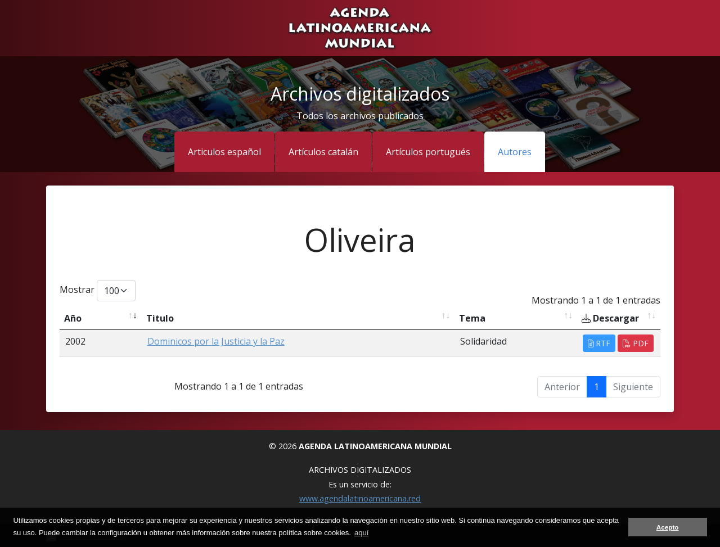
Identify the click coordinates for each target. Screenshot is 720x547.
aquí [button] (361, 532)
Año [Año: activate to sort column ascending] (73, 318)
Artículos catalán (323, 152)
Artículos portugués (428, 152)
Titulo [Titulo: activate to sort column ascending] (160, 318)
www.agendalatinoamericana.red (360, 498)
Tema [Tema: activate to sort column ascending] (472, 318)
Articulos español (224, 152)
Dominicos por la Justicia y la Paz (216, 341)
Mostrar (98, 290)
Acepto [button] (667, 527)
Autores (515, 152)
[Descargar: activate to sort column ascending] (618, 318)
